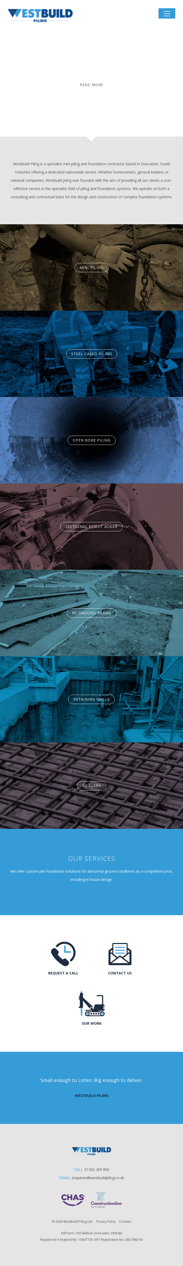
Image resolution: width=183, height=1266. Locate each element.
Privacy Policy (106, 1221)
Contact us (120, 973)
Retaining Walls (91, 699)
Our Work (92, 1023)
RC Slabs (91, 785)
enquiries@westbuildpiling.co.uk (98, 1177)
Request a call (63, 973)
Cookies (125, 1221)
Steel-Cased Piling (91, 353)
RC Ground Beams (91, 612)
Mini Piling (92, 267)
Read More (91, 84)
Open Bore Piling (92, 440)
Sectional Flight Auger (91, 526)
